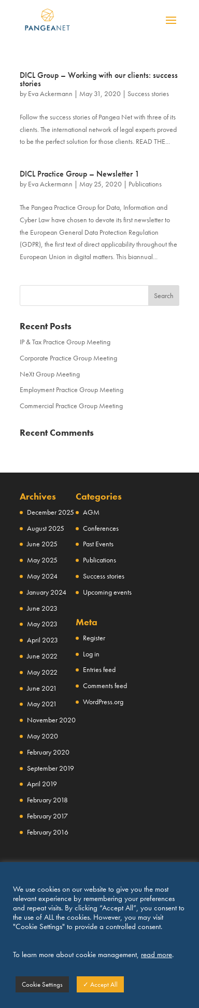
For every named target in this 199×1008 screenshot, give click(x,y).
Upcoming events (107, 592)
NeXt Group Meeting (50, 374)
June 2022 (42, 656)
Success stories (148, 93)
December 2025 (50, 512)
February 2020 (48, 752)
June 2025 (42, 543)
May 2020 (42, 736)
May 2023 (42, 623)
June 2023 (42, 608)
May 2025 (42, 560)
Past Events (98, 543)
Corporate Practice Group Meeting (68, 357)
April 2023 (42, 639)
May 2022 (42, 672)
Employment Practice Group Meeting (71, 389)
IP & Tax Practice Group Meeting (65, 341)
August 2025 (45, 528)
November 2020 (51, 719)
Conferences (101, 528)
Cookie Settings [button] (42, 984)
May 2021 (42, 703)
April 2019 (42, 783)
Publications (145, 184)
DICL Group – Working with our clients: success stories (99, 79)
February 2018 (47, 799)
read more (156, 954)
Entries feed (99, 669)
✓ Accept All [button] (100, 984)
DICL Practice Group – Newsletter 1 (79, 173)
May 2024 (42, 576)
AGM (91, 512)
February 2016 (47, 832)
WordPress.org (103, 701)
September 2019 (50, 768)
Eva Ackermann (50, 93)
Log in (91, 653)
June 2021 (42, 688)
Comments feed (105, 685)
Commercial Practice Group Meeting (71, 405)
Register (94, 637)
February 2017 (47, 816)
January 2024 (46, 592)
